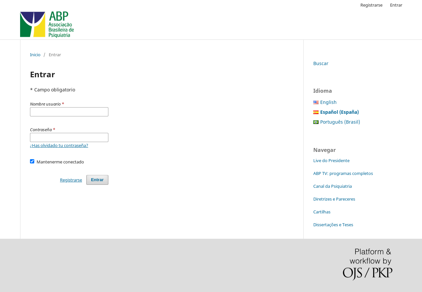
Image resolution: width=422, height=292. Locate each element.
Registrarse (371, 5)
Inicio (35, 55)
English (328, 102)
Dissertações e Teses (333, 225)
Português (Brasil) (340, 122)
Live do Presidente (331, 160)
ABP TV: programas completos (343, 173)
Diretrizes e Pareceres (334, 199)
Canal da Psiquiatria (332, 186)
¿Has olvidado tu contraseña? (59, 145)
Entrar (396, 5)
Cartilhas (321, 212)
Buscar (320, 63)
